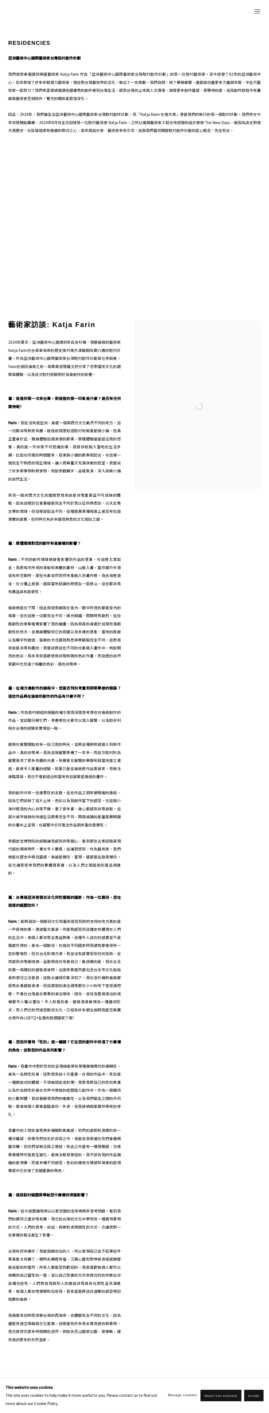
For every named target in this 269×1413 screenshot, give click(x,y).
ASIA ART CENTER (35, 12)
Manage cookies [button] (182, 1395)
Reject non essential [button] (221, 1396)
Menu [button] (257, 12)
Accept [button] (253, 1396)
